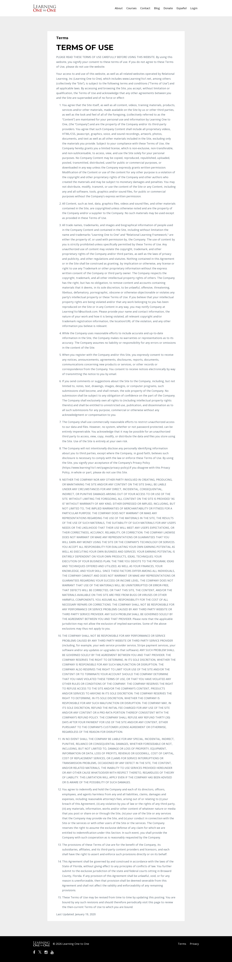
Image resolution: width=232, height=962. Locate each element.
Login (193, 8)
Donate (168, 8)
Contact (145, 8)
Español (182, 8)
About (119, 8)
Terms (182, 944)
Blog (157, 8)
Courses (131, 8)
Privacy (194, 944)
